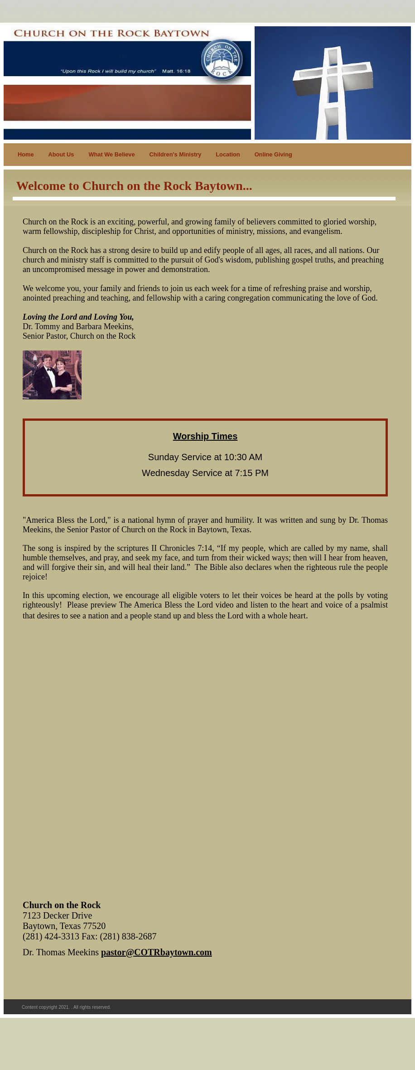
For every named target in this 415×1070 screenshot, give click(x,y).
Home (26, 154)
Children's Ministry (176, 154)
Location (228, 154)
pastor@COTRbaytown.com (156, 952)
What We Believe (111, 154)
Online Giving (273, 154)
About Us (61, 154)
